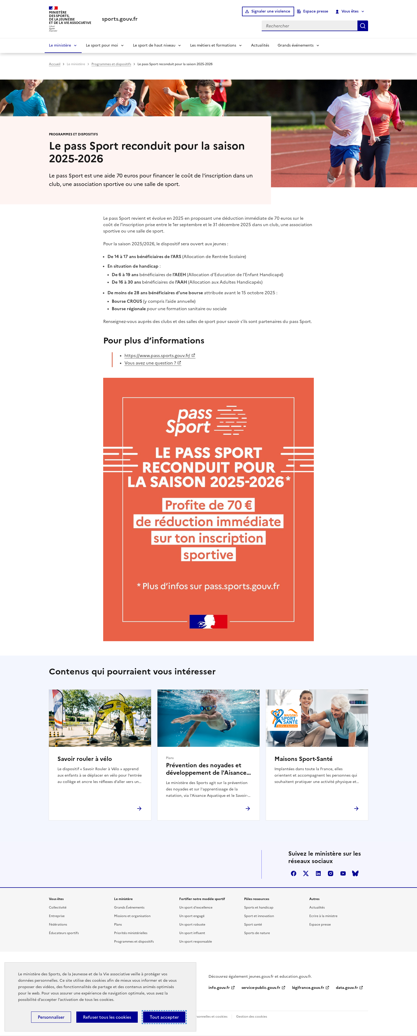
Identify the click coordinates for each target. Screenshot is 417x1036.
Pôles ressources (256, 899)
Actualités (260, 45)
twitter (306, 873)
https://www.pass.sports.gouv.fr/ (157, 355)
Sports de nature (257, 933)
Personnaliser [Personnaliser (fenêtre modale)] (51, 1017)
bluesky (355, 873)
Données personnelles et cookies (202, 1016)
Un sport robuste (192, 924)
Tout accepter (164, 1017)
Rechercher (362, 25)
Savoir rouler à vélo (84, 759)
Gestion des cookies (251, 1016)
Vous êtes (347, 11)
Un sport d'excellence (195, 907)
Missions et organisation (132, 916)
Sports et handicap (258, 907)
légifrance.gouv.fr (308, 988)
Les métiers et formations (213, 45)
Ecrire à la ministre (323, 916)
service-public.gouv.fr (260, 988)
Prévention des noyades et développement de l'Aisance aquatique (206, 769)
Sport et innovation (259, 916)
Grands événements (296, 45)
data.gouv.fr (347, 988)
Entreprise (57, 916)
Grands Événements (129, 907)
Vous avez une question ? (150, 363)
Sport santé (253, 924)
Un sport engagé (192, 916)
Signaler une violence (270, 11)
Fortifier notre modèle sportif (202, 899)
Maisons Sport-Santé (303, 759)
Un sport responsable (195, 941)
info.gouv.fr (219, 988)
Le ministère (60, 45)
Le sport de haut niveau (154, 45)
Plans (118, 924)
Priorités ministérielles (130, 933)
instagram (330, 873)
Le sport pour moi (102, 45)
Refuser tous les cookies (107, 1017)
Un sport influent (192, 933)
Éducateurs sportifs (64, 933)
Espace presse (315, 11)
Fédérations (58, 924)
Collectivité (57, 907)
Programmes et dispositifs (111, 64)
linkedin (318, 873)
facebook (293, 873)
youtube (343, 873)
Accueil (54, 64)
